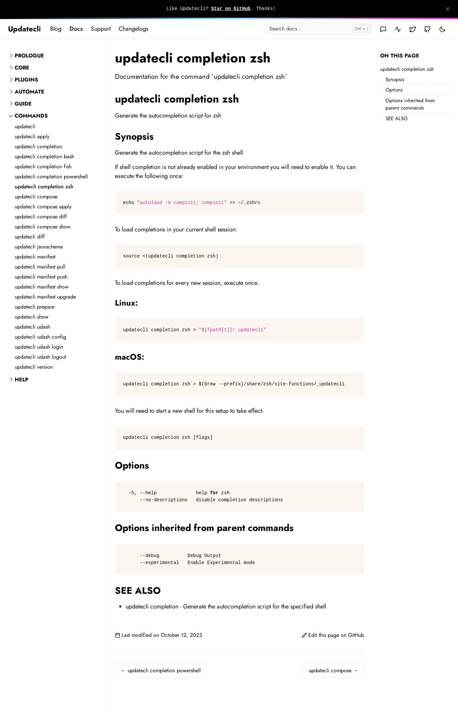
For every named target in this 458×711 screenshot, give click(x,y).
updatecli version (34, 367)
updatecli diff (30, 236)
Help (21, 379)
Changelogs (133, 28)
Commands (31, 116)
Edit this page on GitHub (333, 635)
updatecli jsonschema (39, 246)
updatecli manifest (35, 256)
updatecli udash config (40, 337)
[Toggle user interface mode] (442, 29)
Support (101, 28)
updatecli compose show (42, 226)
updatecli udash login (39, 347)
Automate (29, 92)
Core (22, 67)
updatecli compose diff (41, 216)
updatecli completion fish (43, 166)
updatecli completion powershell (51, 176)
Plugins (26, 79)
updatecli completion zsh (44, 186)
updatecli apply (32, 136)
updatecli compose (36, 196)
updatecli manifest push (41, 277)
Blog (55, 28)
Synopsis (395, 79)
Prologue (29, 55)
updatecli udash (32, 327)
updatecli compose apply (43, 206)
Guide (23, 104)
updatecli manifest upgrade (45, 297)
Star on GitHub (231, 8)
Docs (76, 28)
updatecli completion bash (44, 156)
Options (394, 90)
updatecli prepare (34, 307)
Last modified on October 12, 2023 (158, 635)
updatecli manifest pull (40, 267)
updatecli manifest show (41, 287)
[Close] (448, 9)
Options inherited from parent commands (410, 104)
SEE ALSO (397, 118)
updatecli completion (38, 146)
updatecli (25, 126)
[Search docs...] (318, 28)
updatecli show (31, 317)
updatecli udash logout (40, 357)
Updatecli (24, 28)
